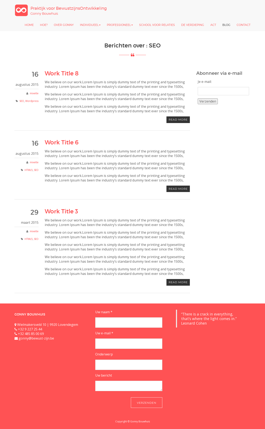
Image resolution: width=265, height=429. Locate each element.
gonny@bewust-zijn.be (36, 338)
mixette (34, 93)
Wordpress (32, 101)
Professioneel (120, 25)
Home (29, 25)
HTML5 (29, 170)
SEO (21, 101)
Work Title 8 (62, 73)
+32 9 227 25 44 (30, 329)
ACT (213, 25)
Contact (244, 25)
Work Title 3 (61, 211)
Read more (178, 119)
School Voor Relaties (157, 25)
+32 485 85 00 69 (31, 333)
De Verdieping (192, 25)
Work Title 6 (61, 142)
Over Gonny (64, 25)
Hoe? (44, 25)
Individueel (90, 25)
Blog (226, 25)
